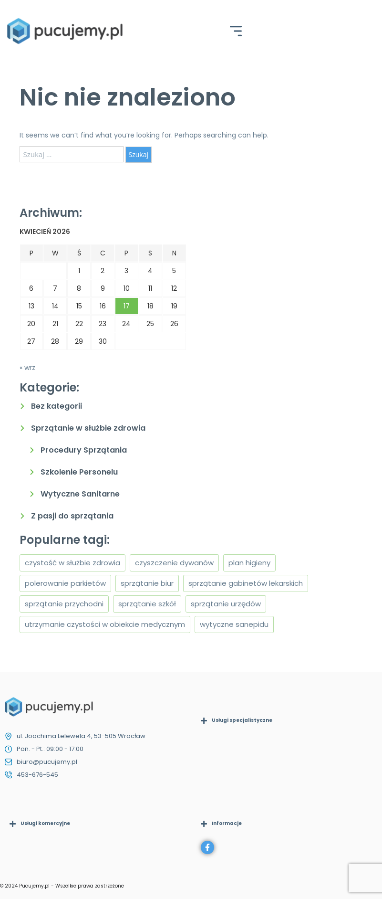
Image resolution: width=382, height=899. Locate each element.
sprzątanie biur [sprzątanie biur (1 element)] (147, 583)
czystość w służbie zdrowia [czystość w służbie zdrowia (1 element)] (72, 563)
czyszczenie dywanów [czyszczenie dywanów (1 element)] (174, 563)
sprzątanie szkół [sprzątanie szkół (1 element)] (147, 604)
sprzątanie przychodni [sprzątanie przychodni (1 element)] (64, 604)
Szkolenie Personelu (79, 471)
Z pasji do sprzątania (72, 515)
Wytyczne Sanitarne (80, 493)
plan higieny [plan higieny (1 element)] (249, 563)
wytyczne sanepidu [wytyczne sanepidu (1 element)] (234, 624)
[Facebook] (207, 847)
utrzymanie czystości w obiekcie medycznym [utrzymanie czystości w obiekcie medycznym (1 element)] (105, 624)
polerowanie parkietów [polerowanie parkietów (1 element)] (65, 583)
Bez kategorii (56, 406)
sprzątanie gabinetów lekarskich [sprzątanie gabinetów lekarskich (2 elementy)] (245, 583)
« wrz (27, 367)
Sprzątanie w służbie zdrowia (88, 428)
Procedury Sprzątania (84, 449)
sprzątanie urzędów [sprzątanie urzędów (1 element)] (226, 604)
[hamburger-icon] (236, 32)
